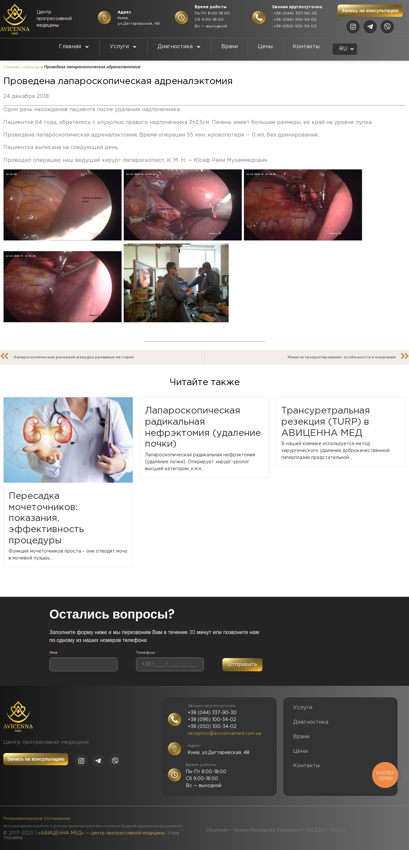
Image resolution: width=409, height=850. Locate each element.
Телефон (146, 653)
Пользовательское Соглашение (36, 818)
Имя (54, 653)
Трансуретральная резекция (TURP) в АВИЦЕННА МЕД (325, 422)
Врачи (229, 46)
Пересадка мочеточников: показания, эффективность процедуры (46, 518)
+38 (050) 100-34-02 (294, 26)
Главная (74, 47)
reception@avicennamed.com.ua (224, 734)
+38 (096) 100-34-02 (294, 19)
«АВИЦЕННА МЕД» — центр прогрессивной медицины (101, 833)
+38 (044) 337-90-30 (294, 13)
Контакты (306, 46)
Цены (265, 46)
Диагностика (179, 47)
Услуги (123, 47)
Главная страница (21, 67)
